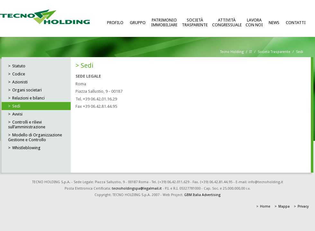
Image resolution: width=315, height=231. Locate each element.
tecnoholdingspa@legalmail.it (137, 188)
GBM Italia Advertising (202, 195)
